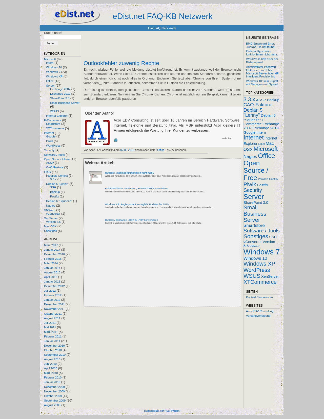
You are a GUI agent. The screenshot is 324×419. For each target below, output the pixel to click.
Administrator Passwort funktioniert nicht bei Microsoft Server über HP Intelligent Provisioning (262, 71)
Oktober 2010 (53, 350)
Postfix (54, 196)
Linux (47, 171)
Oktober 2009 (53, 395)
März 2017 (51, 245)
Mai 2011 (50, 327)
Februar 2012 (53, 295)
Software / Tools (54, 154)
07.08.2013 (127, 149)
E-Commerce (52, 120)
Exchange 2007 (60, 89)
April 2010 (50, 368)
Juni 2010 (50, 363)
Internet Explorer (57, 115)
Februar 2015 (53, 258)
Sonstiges (50, 230)
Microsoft (50, 59)
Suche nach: (53, 33)
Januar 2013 (52, 281)
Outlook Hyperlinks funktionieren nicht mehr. (129, 172)
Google (50, 136)
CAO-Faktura (54, 167)
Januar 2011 (52, 341)
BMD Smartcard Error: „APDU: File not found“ (260, 45)
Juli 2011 (50, 322)
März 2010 (51, 372)
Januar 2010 (52, 382)
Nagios (50, 205)
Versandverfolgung (258, 315)
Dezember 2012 (54, 286)
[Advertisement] (142, 269)
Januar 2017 (52, 249)
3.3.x (53, 179)
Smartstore (53, 123)
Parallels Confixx (57, 175)
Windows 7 (53, 71)
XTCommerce (55, 128)
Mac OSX (50, 226)
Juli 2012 (50, 290)
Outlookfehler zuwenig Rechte (121, 63)
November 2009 (54, 391)
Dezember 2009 (54, 386)
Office (50, 81)
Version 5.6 (53, 221)
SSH (53, 187)
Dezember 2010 (54, 345)
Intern (49, 62)
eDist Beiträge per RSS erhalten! (162, 410)
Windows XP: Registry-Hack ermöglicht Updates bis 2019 (137, 204)
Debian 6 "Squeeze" (59, 201)
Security (49, 150)
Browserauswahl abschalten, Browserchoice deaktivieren (136, 188)
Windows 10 (54, 67)
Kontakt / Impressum (259, 297)
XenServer (51, 218)
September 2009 (55, 400)
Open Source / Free (57, 159)
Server (50, 85)
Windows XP (54, 76)
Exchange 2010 (60, 93)
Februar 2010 (53, 377)
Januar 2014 (52, 267)
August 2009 (52, 405)
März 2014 (51, 263)
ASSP (50, 162)
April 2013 (50, 276)
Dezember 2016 (54, 254)
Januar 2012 (52, 299)
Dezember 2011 (54, 304)
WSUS (54, 111)
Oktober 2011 (53, 313)
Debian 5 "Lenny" (57, 183)
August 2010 (52, 359)
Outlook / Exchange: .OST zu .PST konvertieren (131, 219)
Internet (49, 132)
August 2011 (52, 318)
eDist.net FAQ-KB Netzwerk (163, 16)
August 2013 (52, 272)
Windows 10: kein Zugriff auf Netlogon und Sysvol (262, 82)
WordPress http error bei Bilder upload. (262, 60)
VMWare (49, 210)
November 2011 (54, 308)
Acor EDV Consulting (259, 311)
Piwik (49, 141)
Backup (55, 191)
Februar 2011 (53, 336)
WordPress (53, 145)
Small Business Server (64, 102)
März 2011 (51, 331)
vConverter (53, 213)
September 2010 (55, 354)
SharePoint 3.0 (59, 98)
